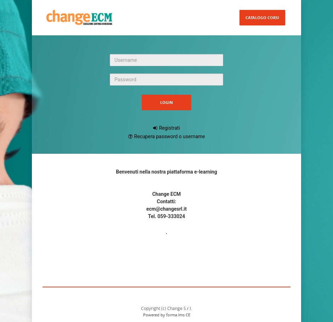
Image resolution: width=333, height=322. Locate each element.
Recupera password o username (169, 136)
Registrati (169, 128)
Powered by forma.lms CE (166, 314)
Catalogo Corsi (262, 17)
